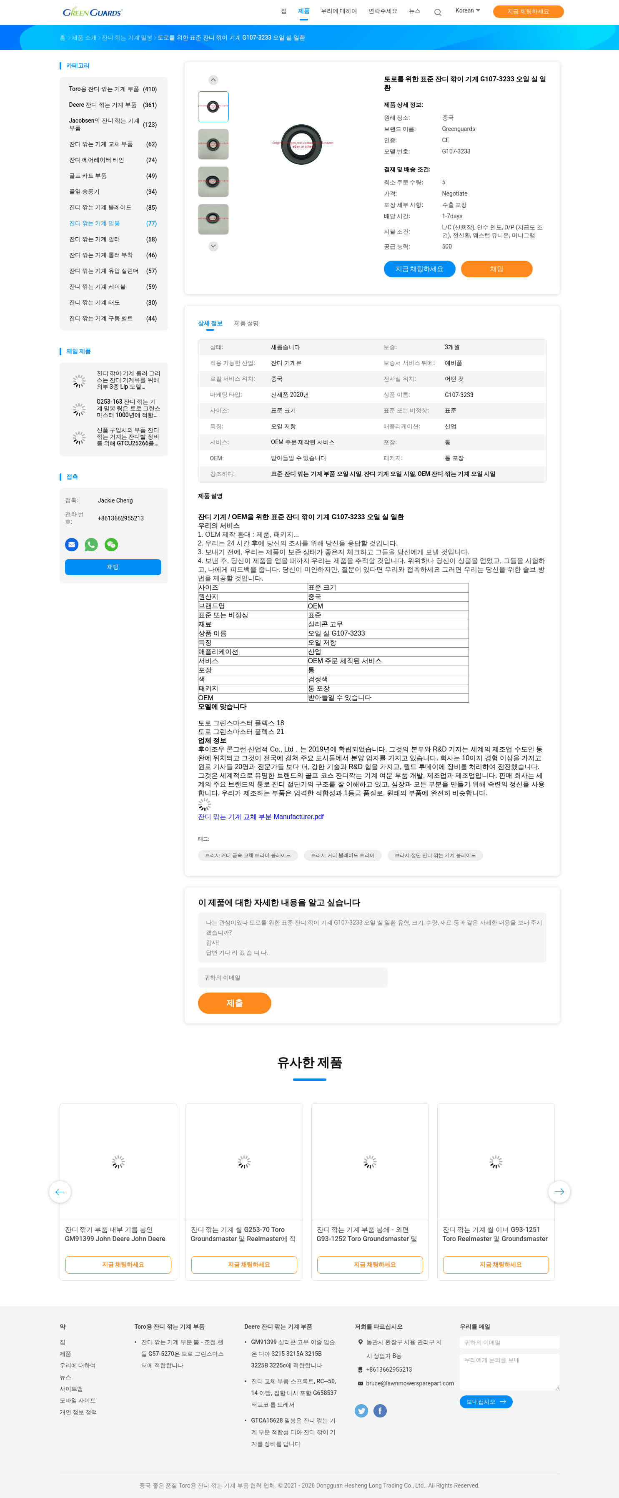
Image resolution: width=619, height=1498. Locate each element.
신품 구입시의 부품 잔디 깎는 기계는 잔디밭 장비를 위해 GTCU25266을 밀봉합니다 (128, 437)
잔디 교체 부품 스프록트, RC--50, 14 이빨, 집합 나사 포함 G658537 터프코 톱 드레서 (294, 1393)
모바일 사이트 (78, 1400)
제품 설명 (246, 323)
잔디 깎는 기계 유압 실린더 (113, 271)
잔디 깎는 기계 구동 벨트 (113, 318)
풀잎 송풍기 (113, 192)
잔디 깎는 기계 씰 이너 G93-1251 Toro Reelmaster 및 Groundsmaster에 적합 (495, 1239)
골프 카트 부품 (113, 176)
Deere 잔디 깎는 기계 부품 (113, 105)
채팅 (113, 566)
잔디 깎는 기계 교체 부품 (113, 144)
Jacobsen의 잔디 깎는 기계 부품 (113, 124)
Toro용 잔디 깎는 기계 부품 (113, 89)
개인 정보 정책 (79, 1412)
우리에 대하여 (78, 1365)
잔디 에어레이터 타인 (113, 160)
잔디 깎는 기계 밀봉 (113, 223)
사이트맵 (71, 1388)
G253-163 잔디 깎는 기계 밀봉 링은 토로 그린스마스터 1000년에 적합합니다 (129, 408)
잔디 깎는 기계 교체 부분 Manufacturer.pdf (261, 816)
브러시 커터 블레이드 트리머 (343, 855)
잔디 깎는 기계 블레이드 (113, 208)
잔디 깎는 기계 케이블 (113, 287)
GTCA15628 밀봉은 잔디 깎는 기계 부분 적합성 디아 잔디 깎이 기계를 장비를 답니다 (293, 1432)
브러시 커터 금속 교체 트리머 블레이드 (248, 855)
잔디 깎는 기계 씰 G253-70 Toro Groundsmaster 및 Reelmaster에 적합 (243, 1239)
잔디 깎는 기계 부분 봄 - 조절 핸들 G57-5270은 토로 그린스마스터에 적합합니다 (182, 1354)
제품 (65, 1353)
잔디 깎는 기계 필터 (113, 239)
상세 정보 (210, 323)
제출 (234, 1003)
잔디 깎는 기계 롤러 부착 (113, 255)
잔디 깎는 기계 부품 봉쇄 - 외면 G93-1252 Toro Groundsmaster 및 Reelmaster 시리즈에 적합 (367, 1239)
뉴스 (65, 1377)
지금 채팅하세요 (528, 11)
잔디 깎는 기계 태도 (113, 303)
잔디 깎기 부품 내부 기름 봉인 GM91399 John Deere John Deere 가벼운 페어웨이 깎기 (115, 1239)
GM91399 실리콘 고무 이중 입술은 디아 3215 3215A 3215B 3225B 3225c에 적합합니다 (293, 1354)
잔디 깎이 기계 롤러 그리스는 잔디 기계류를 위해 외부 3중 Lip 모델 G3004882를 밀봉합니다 (129, 380)
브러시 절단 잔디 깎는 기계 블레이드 (435, 855)
